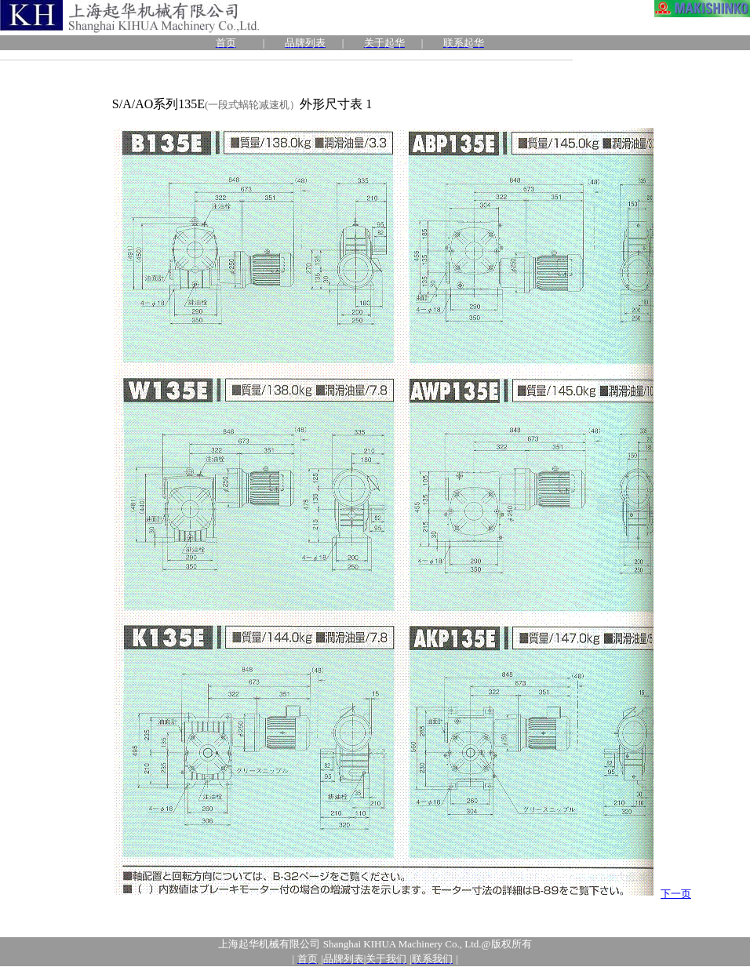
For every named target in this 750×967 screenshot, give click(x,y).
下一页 (676, 894)
